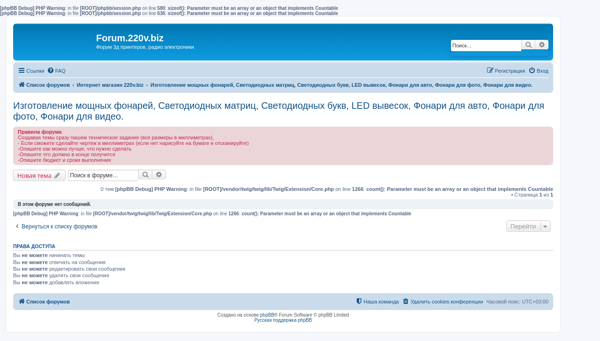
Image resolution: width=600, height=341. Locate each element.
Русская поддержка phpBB (283, 320)
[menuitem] (56, 70)
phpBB (267, 315)
